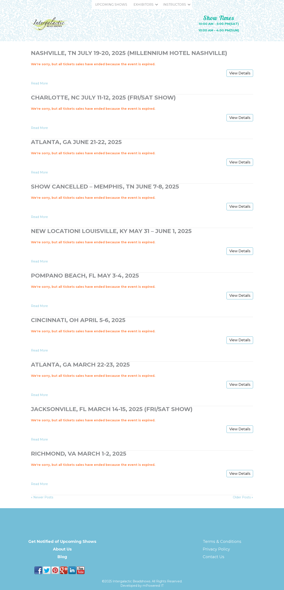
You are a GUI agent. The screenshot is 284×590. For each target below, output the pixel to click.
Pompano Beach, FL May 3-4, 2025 (85, 275)
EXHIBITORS (144, 5)
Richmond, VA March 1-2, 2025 (78, 453)
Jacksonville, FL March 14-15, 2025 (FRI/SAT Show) (112, 409)
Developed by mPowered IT (142, 586)
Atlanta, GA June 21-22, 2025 (76, 142)
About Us (62, 549)
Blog (62, 556)
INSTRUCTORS (174, 5)
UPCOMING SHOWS (111, 5)
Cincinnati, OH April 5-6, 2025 (78, 320)
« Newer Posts (42, 497)
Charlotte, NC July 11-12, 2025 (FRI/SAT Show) (103, 97)
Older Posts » (243, 497)
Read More (39, 83)
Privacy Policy (216, 549)
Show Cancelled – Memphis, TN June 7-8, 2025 (105, 186)
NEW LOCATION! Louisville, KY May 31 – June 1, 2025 (111, 231)
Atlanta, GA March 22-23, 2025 (80, 364)
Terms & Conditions (222, 541)
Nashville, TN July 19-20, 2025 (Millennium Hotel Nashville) (129, 53)
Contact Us (213, 556)
